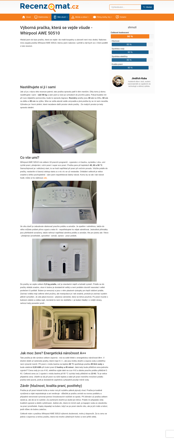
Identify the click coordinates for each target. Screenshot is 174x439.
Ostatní (121, 17)
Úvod (26, 17)
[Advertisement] (64, 66)
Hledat (147, 7)
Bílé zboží (60, 17)
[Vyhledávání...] (125, 7)
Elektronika (42, 17)
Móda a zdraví (80, 17)
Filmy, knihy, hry (102, 17)
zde (45, 178)
